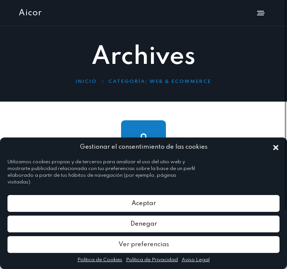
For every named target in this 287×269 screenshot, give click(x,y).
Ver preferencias (143, 244)
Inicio (86, 81)
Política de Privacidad (152, 259)
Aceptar (144, 203)
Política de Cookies (99, 259)
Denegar (143, 224)
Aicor (30, 13)
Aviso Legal (196, 259)
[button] (276, 147)
